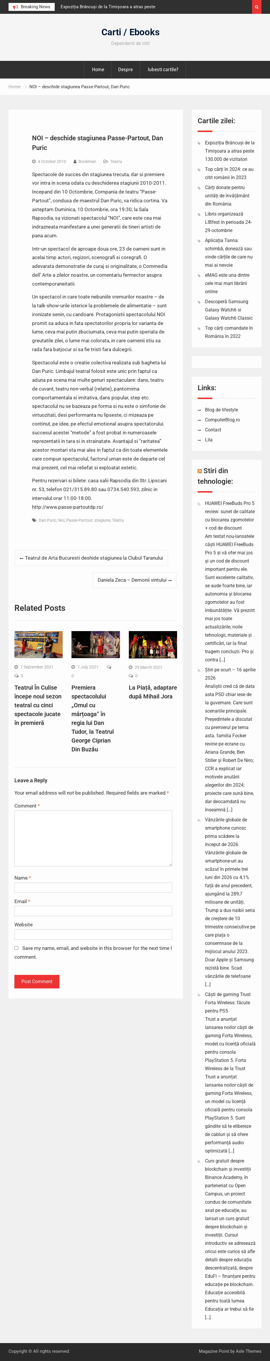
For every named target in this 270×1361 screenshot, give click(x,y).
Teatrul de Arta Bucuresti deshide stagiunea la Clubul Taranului (94, 558)
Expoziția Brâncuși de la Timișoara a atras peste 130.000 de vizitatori (230, 151)
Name (22, 878)
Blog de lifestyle (221, 410)
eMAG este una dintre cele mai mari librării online (227, 283)
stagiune (102, 520)
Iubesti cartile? (163, 69)
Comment (27, 806)
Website (23, 925)
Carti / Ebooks (130, 32)
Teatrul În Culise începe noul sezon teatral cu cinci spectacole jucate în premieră (37, 705)
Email (22, 901)
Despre (125, 69)
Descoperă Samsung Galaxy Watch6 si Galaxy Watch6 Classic (229, 310)
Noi (61, 520)
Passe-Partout (79, 520)
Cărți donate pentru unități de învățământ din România (227, 196)
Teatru (116, 161)
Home (98, 69)
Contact (213, 430)
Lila (209, 440)
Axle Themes (248, 1351)
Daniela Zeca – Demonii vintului (132, 580)
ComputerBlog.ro (222, 420)
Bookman (87, 161)
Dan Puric (47, 520)
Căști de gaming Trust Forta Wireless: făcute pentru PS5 (228, 1003)
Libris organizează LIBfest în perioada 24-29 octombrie (228, 222)
